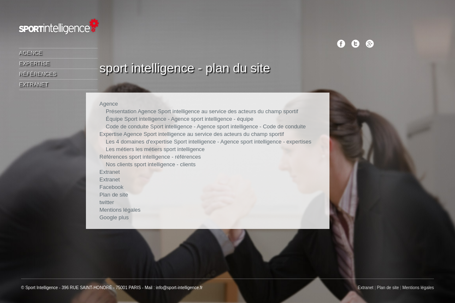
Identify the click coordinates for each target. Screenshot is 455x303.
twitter (106, 202)
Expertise (34, 63)
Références (37, 74)
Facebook (111, 187)
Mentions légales (120, 210)
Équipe (114, 119)
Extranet (33, 84)
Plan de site (113, 194)
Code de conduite (127, 126)
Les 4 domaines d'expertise (139, 141)
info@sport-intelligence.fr (179, 287)
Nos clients (119, 164)
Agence (30, 53)
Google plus (113, 217)
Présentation (121, 111)
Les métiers (120, 149)
